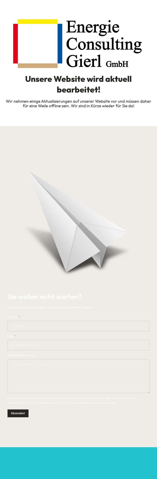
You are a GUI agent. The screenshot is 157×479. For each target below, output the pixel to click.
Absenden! (18, 413)
